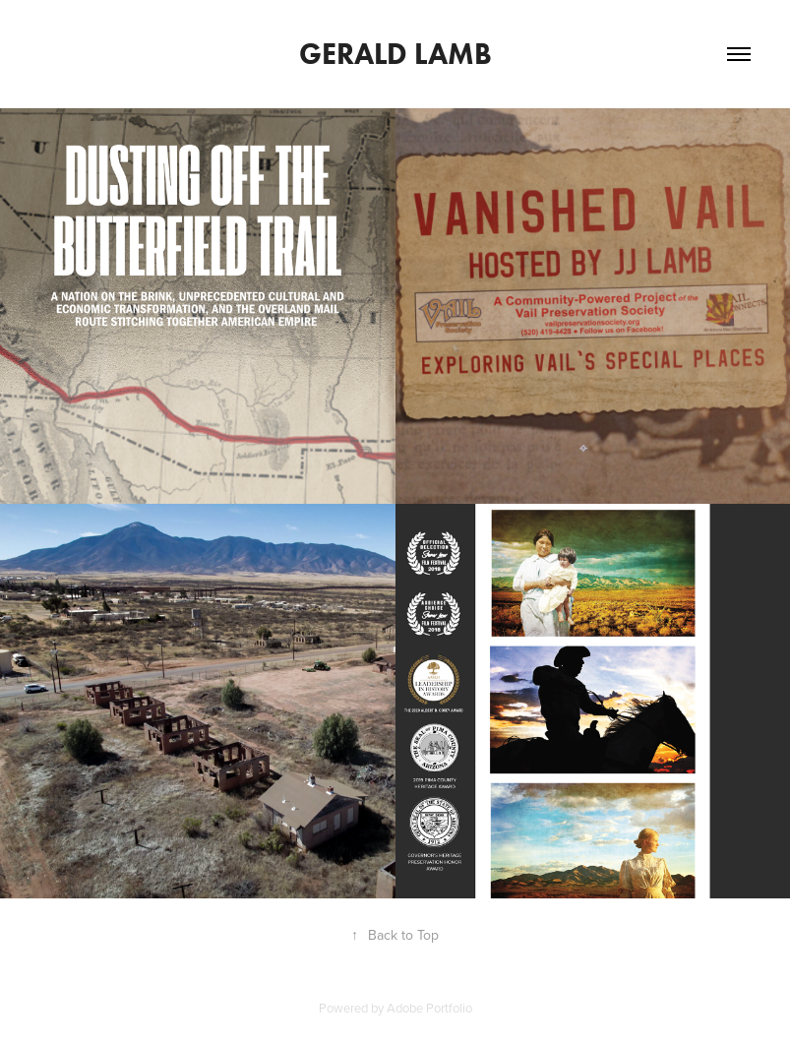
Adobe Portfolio (429, 1007)
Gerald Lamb (395, 53)
